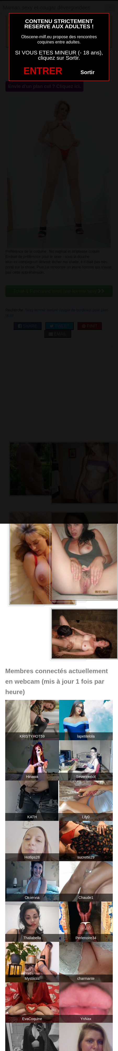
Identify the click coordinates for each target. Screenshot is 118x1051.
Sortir (87, 72)
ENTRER (43, 70)
